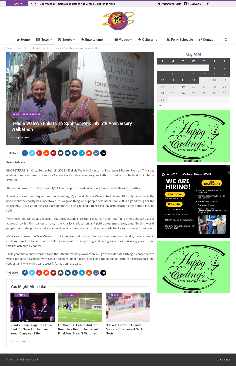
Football (69, 295)
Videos (122, 39)
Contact (209, 39)
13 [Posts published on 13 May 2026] (193, 80)
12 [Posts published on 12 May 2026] (183, 80)
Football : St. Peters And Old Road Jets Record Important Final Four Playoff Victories (78, 329)
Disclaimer (224, 359)
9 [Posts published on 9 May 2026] (224, 74)
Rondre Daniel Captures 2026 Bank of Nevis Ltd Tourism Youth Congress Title (31, 329)
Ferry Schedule (181, 39)
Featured (21, 295)
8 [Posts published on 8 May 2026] (214, 74)
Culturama (148, 39)
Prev (15, 341)
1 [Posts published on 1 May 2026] (214, 67)
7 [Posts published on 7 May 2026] (204, 74)
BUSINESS (192, 3)
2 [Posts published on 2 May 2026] (224, 67)
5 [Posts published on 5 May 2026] (183, 74)
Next (25, 341)
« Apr (160, 105)
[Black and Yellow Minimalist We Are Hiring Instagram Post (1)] (193, 201)
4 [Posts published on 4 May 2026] (172, 74)
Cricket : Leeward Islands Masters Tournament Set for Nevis (126, 329)
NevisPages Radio (169, 3)
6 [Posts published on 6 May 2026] (193, 74)
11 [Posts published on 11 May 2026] (172, 80)
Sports (64, 39)
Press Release (31, 114)
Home (21, 39)
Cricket (116, 295)
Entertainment (93, 39)
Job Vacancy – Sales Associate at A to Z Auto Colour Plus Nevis (77, 3)
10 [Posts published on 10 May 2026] (162, 80)
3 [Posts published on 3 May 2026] (162, 74)
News (41, 39)
